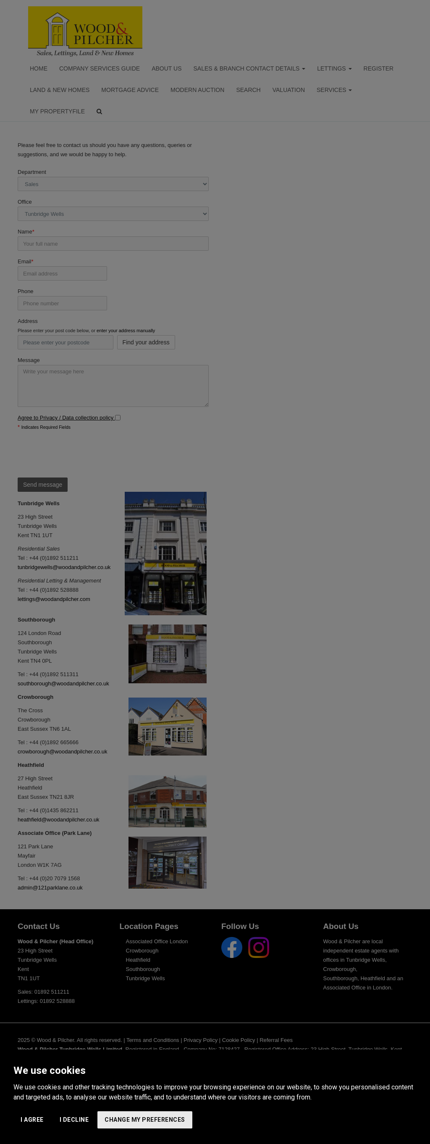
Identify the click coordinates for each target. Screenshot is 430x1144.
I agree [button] (32, 1119)
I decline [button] (74, 1119)
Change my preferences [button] (145, 1119)
